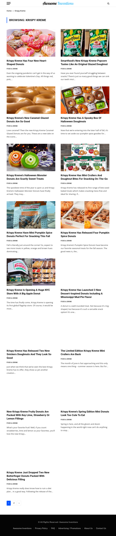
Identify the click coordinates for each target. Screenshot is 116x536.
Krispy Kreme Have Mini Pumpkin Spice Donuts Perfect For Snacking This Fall (29, 234)
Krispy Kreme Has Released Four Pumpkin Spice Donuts (85, 234)
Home (9, 11)
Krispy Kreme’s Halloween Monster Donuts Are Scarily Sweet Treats (27, 177)
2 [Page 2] (13, 503)
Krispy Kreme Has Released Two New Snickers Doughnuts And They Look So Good (29, 354)
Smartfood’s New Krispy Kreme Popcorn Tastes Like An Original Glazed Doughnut (84, 62)
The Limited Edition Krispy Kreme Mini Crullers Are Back (83, 352)
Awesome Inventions (22, 528)
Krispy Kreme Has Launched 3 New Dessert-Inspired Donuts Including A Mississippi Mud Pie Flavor (82, 293)
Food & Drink (12, 69)
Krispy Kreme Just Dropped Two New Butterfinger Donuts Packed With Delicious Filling (28, 476)
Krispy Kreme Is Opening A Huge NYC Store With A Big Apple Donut (28, 291)
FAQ (53, 528)
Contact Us (101, 528)
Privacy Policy (41, 528)
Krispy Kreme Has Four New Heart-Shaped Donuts (27, 62)
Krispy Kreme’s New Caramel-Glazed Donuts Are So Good (28, 119)
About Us (88, 528)
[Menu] (9, 3)
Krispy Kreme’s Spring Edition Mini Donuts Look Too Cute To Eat (85, 413)
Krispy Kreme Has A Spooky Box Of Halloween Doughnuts (81, 119)
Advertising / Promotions (69, 528)
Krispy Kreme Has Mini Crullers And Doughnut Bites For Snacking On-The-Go (84, 177)
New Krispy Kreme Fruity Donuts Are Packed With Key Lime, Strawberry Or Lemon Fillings (28, 415)
